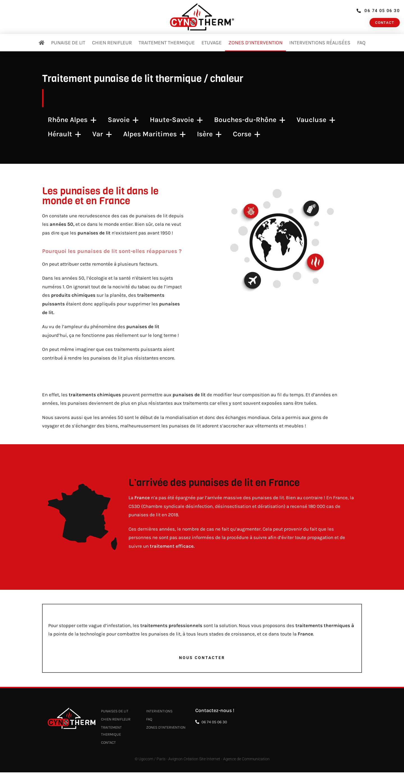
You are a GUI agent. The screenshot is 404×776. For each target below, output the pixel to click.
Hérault (64, 134)
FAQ (361, 43)
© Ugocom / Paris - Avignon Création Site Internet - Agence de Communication (202, 763)
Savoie (123, 120)
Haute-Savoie (176, 120)
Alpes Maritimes (154, 134)
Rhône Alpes (72, 120)
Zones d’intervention (255, 43)
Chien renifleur (112, 43)
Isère (209, 134)
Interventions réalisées (319, 43)
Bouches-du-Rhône (249, 120)
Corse (246, 134)
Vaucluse (316, 120)
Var (102, 134)
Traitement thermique (167, 43)
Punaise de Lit (68, 43)
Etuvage (211, 43)
